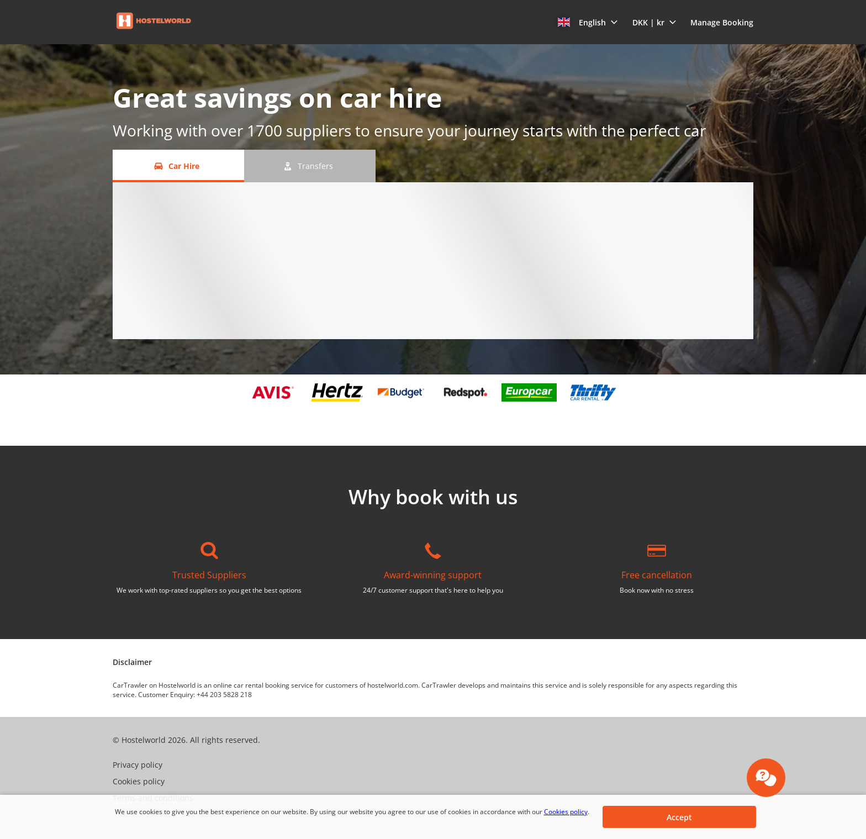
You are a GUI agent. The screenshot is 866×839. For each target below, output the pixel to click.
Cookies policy (566, 811)
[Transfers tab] (310, 166)
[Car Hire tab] (178, 166)
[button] (588, 22)
